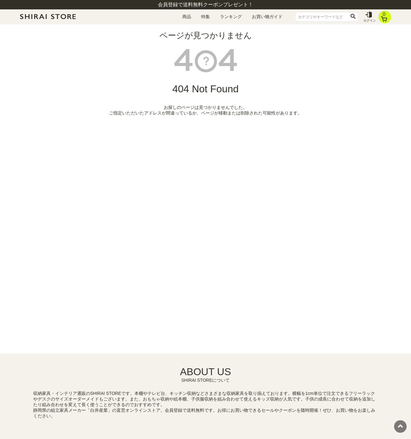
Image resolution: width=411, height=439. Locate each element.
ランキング (231, 16)
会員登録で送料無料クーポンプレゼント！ (205, 4)
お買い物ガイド (267, 16)
